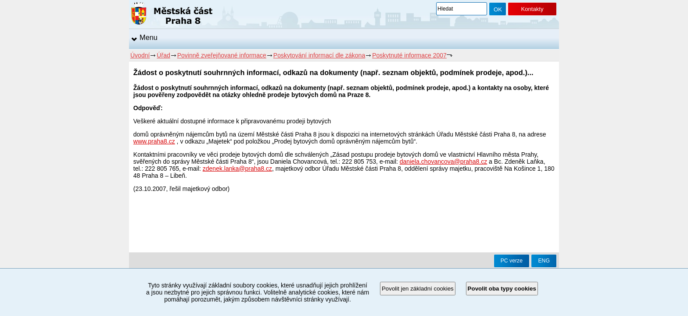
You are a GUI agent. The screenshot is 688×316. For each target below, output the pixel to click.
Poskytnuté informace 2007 (409, 55)
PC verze (512, 261)
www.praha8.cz (154, 141)
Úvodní (140, 55)
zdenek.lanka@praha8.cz (237, 168)
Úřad (163, 55)
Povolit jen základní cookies (418, 288)
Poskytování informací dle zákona (319, 55)
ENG (544, 261)
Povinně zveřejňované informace (221, 55)
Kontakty (532, 9)
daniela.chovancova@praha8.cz (443, 161)
